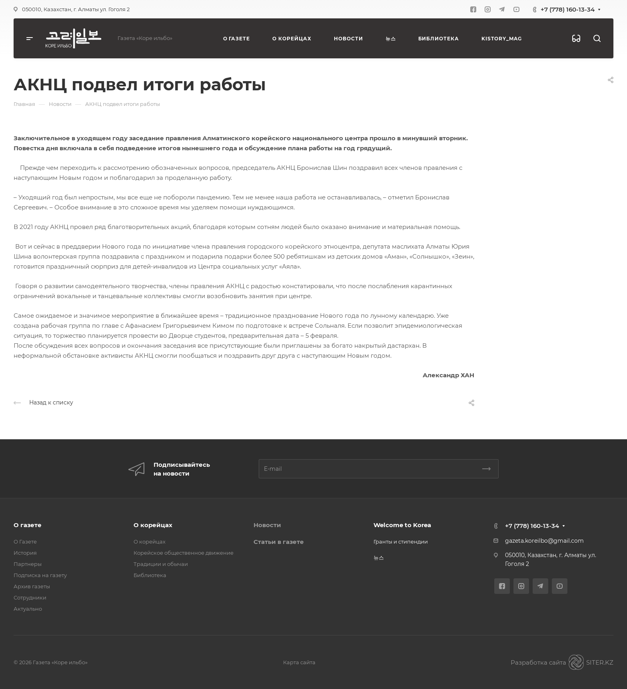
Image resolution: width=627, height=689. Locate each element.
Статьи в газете (279, 542)
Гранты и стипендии (400, 541)
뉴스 (378, 557)
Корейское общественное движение (184, 553)
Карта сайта (299, 662)
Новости (267, 525)
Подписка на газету (40, 575)
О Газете (25, 541)
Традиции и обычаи (161, 564)
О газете (28, 525)
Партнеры (28, 564)
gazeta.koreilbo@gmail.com (544, 540)
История (25, 553)
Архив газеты (32, 586)
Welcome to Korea (402, 525)
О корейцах (153, 525)
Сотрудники (30, 597)
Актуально (28, 608)
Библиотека (150, 575)
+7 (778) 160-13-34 (568, 9)
